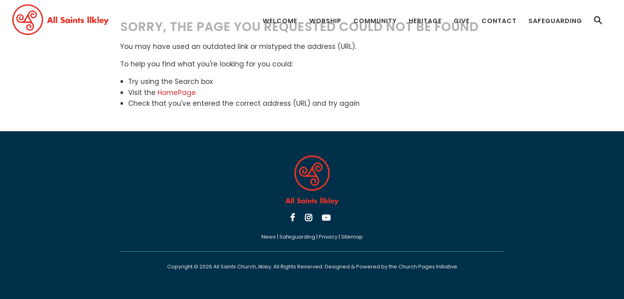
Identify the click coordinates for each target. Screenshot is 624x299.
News (268, 237)
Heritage (425, 20)
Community (375, 20)
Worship (325, 20)
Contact (499, 20)
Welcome (280, 20)
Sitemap (352, 237)
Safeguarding (555, 20)
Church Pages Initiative (427, 266)
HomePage (177, 92)
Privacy (328, 237)
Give (462, 20)
